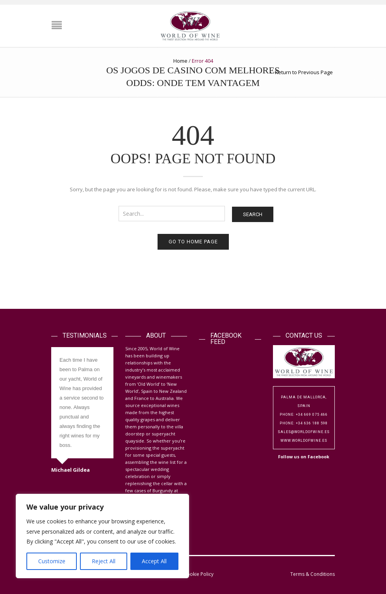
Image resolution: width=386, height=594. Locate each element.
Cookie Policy (198, 574)
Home (180, 60)
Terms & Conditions (312, 574)
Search (252, 214)
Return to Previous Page (304, 72)
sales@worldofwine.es (304, 432)
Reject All (103, 561)
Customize (51, 561)
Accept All (154, 561)
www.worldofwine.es (303, 441)
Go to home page (193, 242)
